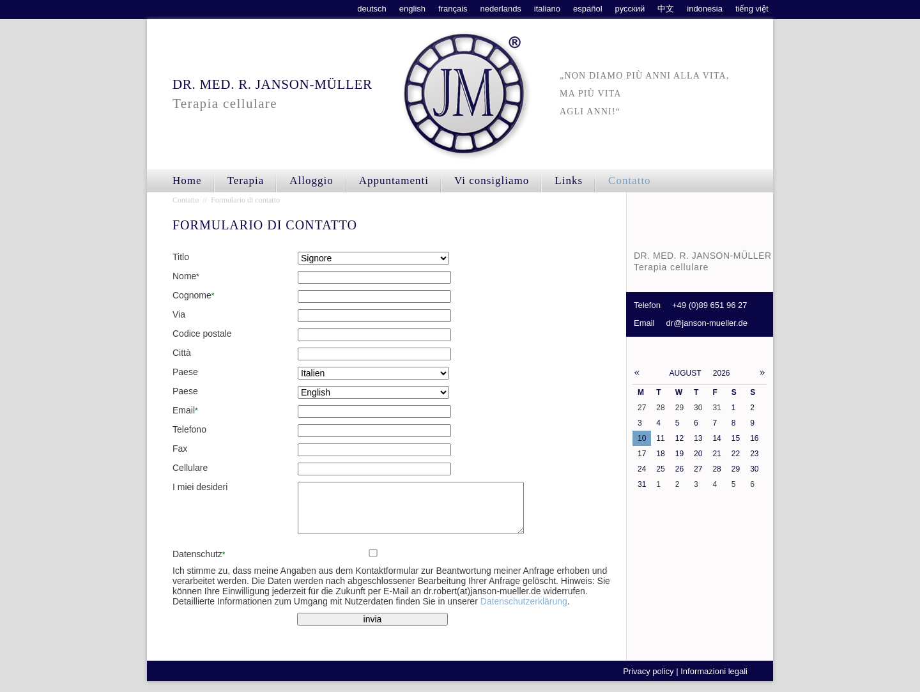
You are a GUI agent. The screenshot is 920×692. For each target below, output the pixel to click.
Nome (185, 276)
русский (630, 8)
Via (178, 314)
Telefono (189, 429)
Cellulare (190, 468)
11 (660, 438)
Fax (179, 448)
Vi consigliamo (491, 180)
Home (187, 180)
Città (181, 353)
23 (754, 453)
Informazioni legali (713, 681)
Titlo (180, 257)
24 (642, 469)
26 (679, 469)
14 (716, 438)
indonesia (705, 8)
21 (716, 453)
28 (716, 469)
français (453, 8)
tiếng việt (752, 8)
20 (698, 453)
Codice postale (202, 333)
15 (736, 438)
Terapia (245, 180)
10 (642, 438)
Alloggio (311, 180)
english (412, 8)
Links (569, 180)
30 (754, 469)
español (587, 8)
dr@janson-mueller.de (706, 323)
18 (660, 453)
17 (642, 453)
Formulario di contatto (245, 200)
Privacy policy (648, 681)
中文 (665, 8)
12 (679, 438)
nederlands (500, 8)
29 (736, 469)
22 (736, 453)
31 (642, 484)
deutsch (372, 8)
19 (679, 453)
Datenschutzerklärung (523, 611)
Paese (185, 372)
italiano (547, 8)
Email (185, 410)
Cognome (193, 295)
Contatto (629, 180)
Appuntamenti (394, 180)
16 (754, 438)
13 (698, 438)
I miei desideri (199, 487)
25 (660, 469)
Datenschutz (198, 563)
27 (698, 469)
